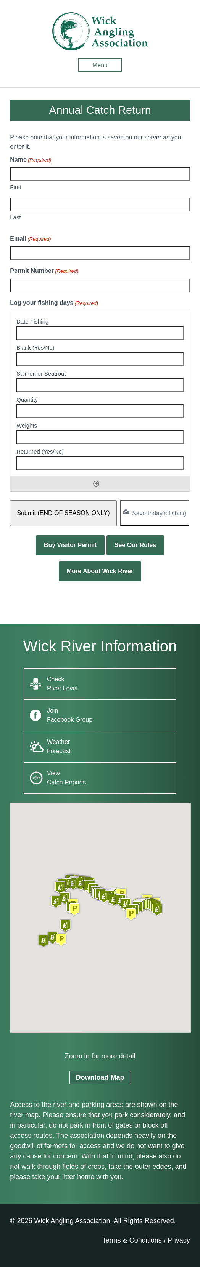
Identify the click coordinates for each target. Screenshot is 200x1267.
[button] (61, 940)
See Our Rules (135, 545)
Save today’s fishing (154, 513)
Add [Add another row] (96, 484)
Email (30, 239)
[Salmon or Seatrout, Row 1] (100, 385)
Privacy (179, 1240)
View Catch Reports (66, 778)
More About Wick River (100, 571)
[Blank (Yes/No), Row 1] (100, 359)
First (15, 187)
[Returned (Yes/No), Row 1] (100, 463)
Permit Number (44, 271)
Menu (100, 65)
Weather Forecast (59, 746)
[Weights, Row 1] (100, 437)
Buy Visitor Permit (70, 545)
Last (15, 217)
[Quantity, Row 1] (100, 411)
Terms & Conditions (132, 1240)
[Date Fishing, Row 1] (100, 333)
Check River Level (62, 684)
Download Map (100, 1077)
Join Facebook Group (69, 715)
